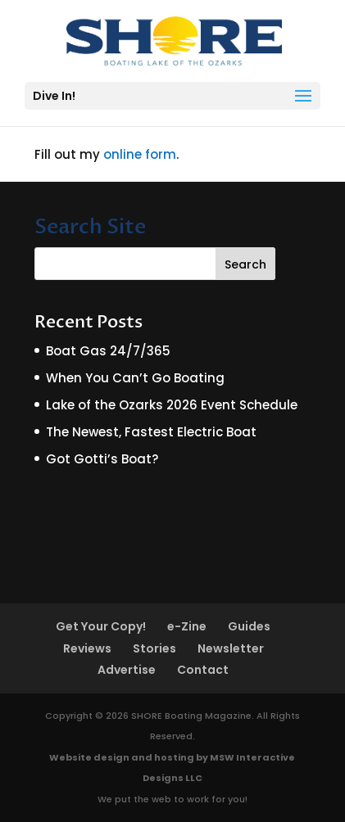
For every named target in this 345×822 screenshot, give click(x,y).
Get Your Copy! (101, 626)
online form (139, 154)
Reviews (87, 648)
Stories (154, 648)
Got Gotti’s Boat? (102, 458)
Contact (203, 670)
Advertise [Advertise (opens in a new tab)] (127, 670)
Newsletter (230, 648)
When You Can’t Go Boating (135, 377)
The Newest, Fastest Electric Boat (151, 431)
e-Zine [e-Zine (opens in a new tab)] (187, 626)
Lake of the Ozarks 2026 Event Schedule (171, 404)
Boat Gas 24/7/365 (108, 350)
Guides (249, 626)
